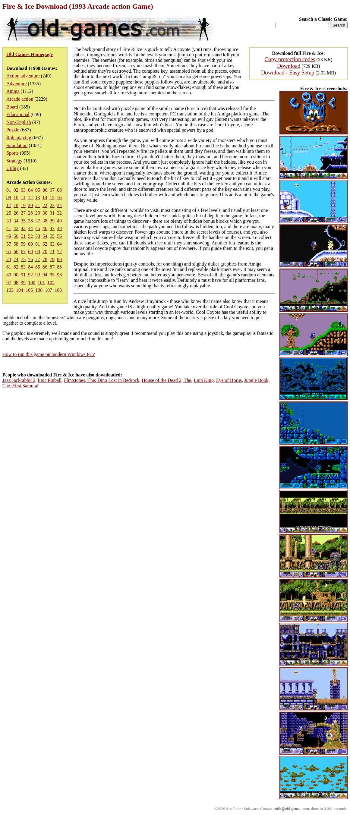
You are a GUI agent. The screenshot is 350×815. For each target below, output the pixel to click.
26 (16, 213)
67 (23, 251)
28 (30, 213)
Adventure (16, 83)
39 (52, 220)
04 (30, 190)
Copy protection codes (290, 59)
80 (59, 259)
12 (30, 197)
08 (59, 190)
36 (30, 220)
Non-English (18, 122)
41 (8, 228)
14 (44, 197)
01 (8, 190)
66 (16, 251)
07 (52, 190)
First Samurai (25, 385)
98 (16, 282)
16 (59, 197)
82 (16, 266)
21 (37, 205)
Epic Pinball (49, 380)
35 (23, 220)
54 (45, 236)
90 (16, 274)
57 (8, 244)
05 (37, 190)
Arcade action (19, 99)
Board (12, 106)
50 (16, 236)
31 (52, 213)
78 (45, 259)
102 (51, 282)
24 (59, 205)
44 (30, 228)
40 (59, 220)
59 (23, 244)
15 (51, 197)
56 (59, 236)
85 (37, 266)
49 (8, 236)
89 (8, 274)
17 (8, 205)
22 (45, 205)
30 (45, 213)
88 (59, 266)
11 (23, 197)
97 (8, 282)
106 (39, 290)
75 (23, 259)
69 (37, 251)
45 (37, 228)
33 (8, 220)
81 (8, 266)
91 (23, 274)
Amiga (13, 91)
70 (45, 251)
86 (45, 266)
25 (8, 213)
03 (23, 190)
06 (45, 190)
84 (30, 266)
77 (37, 259)
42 (16, 228)
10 (16, 197)
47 (52, 228)
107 (48, 290)
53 (37, 236)
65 (8, 251)
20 (30, 205)
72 (59, 251)
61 (37, 244)
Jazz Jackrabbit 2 (18, 380)
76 (30, 259)
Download (289, 66)
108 (58, 290)
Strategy (14, 160)
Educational (17, 114)
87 (52, 266)
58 (16, 244)
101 (41, 282)
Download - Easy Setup (287, 72)
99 (23, 282)
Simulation (16, 145)
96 (59, 274)
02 (16, 190)
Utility (12, 168)
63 (52, 244)
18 (16, 205)
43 (23, 228)
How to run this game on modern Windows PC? (48, 354)
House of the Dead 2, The (166, 380)
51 (23, 236)
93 (37, 274)
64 (59, 244)
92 (30, 274)
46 (45, 228)
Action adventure (23, 75)
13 (37, 197)
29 (37, 213)
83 (23, 266)
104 (19, 290)
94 (45, 274)
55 (52, 236)
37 (37, 220)
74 (16, 259)
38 (45, 220)
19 (23, 205)
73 (8, 259)
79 (52, 259)
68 (30, 251)
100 (31, 282)
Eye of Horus (229, 380)
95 (52, 274)
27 (23, 213)
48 (59, 228)
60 (30, 244)
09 (8, 197)
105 (29, 290)
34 (16, 220)
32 (59, 213)
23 (52, 205)
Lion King (203, 380)
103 (10, 290)
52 (30, 236)
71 (52, 251)
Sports (12, 153)
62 (45, 244)
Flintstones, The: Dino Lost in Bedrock (101, 380)
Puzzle (12, 129)
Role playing (18, 137)
